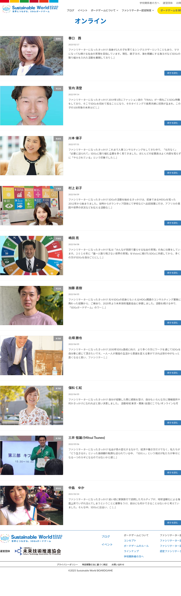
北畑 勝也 (75, 338)
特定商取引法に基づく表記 (94, 564)
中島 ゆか (76, 488)
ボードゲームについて (103, 10)
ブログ (70, 10)
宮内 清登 (75, 88)
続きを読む (172, 73)
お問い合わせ (118, 564)
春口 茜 (74, 38)
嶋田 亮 (73, 238)
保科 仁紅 (75, 388)
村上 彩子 (75, 188)
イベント (82, 10)
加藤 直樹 (75, 288)
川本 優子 (75, 138)
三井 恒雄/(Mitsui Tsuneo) (86, 438)
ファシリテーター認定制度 (136, 10)
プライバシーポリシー (67, 564)
